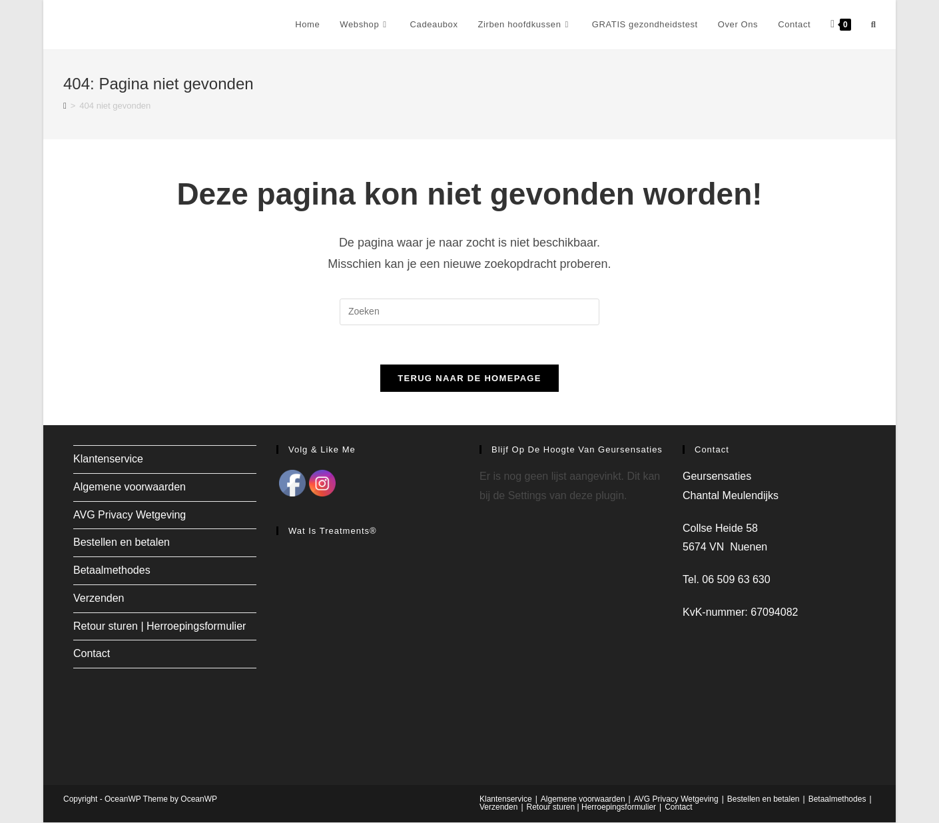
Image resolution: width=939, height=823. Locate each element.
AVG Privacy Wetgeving (129, 514)
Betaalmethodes (112, 570)
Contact (91, 654)
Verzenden (99, 598)
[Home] (65, 106)
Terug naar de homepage (469, 379)
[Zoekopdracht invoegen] (469, 312)
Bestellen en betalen (121, 542)
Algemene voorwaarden (129, 487)
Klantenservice (108, 459)
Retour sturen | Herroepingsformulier (159, 626)
